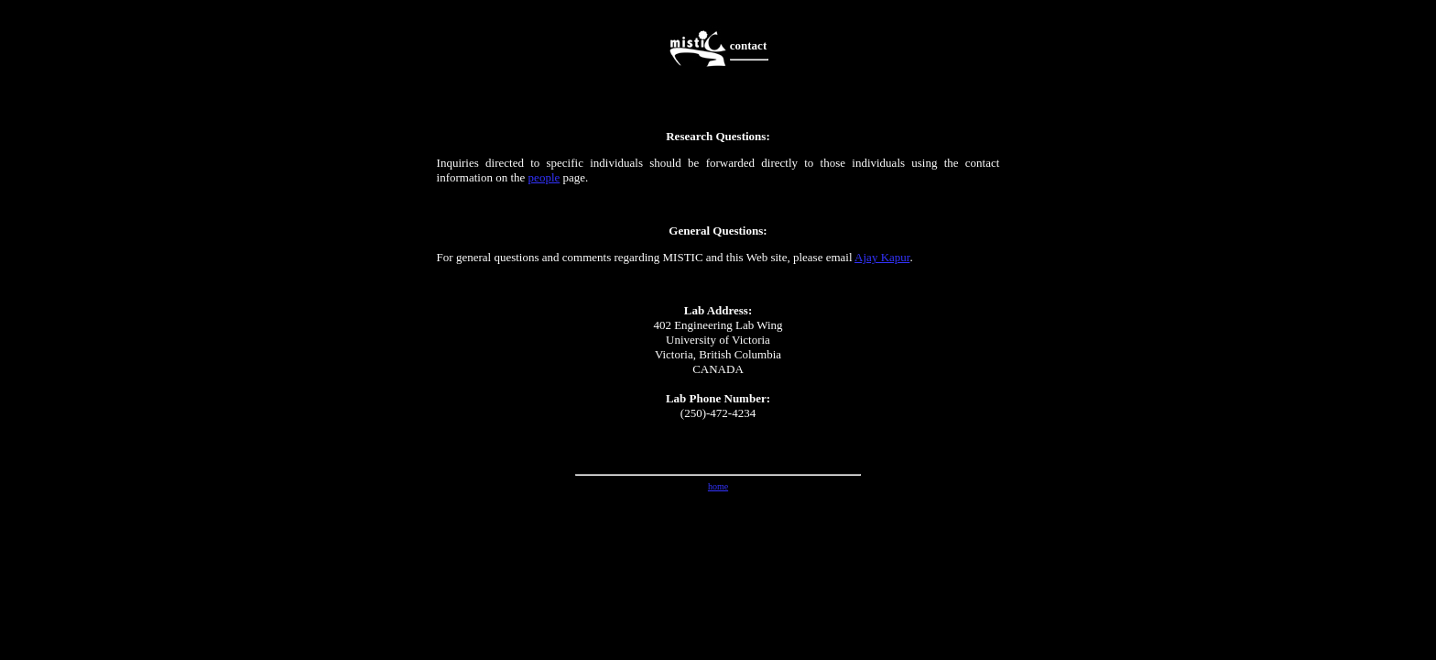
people (544, 177)
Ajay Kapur (881, 257)
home (718, 486)
